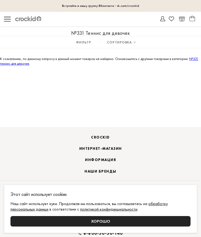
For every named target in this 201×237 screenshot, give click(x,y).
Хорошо (100, 221)
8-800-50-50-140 (103, 233)
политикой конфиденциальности (108, 209)
